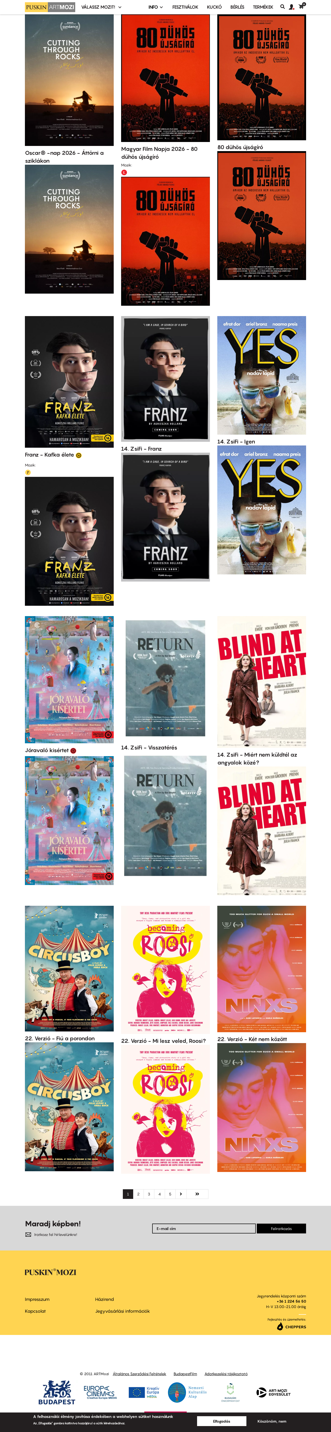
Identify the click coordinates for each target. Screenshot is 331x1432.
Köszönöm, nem (271, 1421)
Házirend (104, 1299)
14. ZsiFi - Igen (236, 441)
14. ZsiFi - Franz (141, 448)
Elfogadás (221, 1421)
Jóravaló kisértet (47, 750)
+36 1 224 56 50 (291, 1301)
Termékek (263, 7)
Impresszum (37, 1299)
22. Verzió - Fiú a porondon (60, 1038)
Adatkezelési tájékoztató (226, 1373)
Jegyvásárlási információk (122, 1311)
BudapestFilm (185, 1373)
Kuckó (214, 7)
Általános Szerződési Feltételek (139, 1373)
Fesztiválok (185, 7)
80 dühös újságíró (240, 147)
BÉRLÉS (237, 7)
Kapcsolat (35, 1311)
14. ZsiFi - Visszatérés (149, 747)
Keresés (284, 6)
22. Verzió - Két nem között (252, 1039)
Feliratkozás (281, 1228)
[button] (294, 7)
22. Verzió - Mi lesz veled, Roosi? (163, 1041)
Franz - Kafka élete (49, 454)
